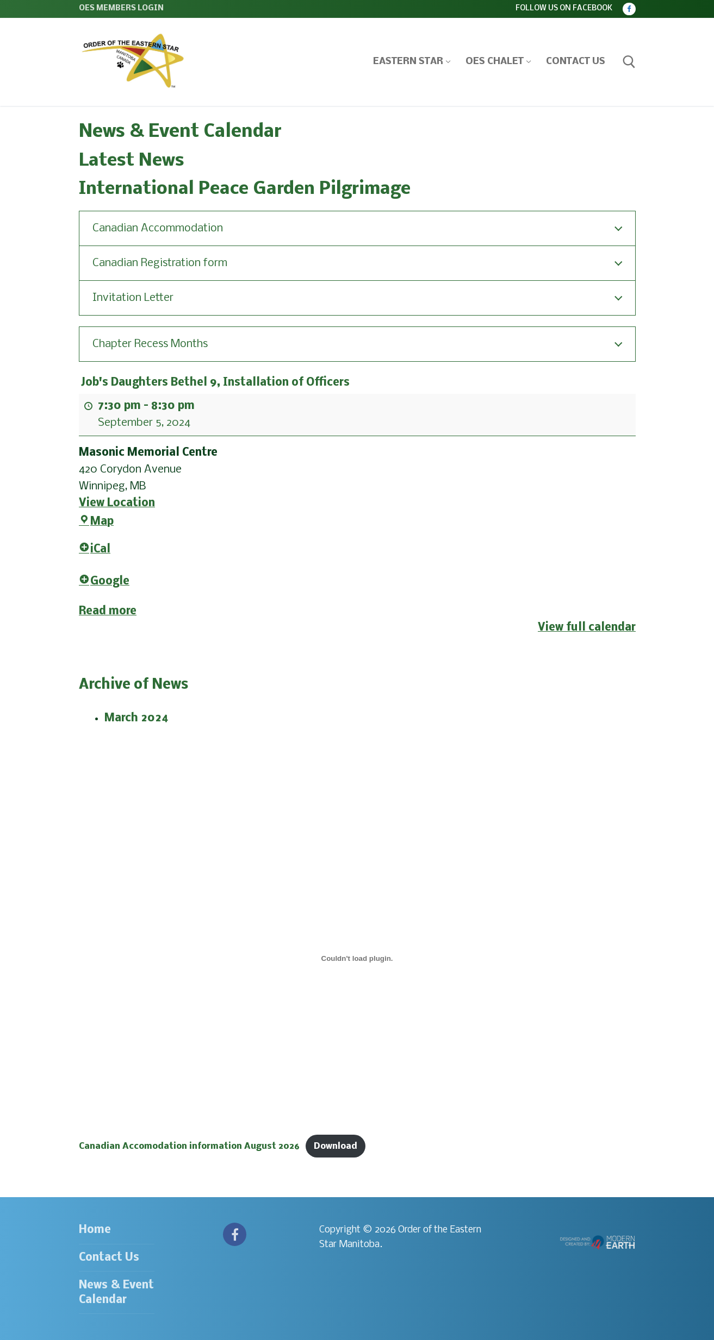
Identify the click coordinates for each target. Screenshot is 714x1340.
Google (104, 581)
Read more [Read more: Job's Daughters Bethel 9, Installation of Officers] (107, 610)
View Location (117, 502)
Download (335, 1146)
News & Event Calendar (116, 1293)
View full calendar (587, 627)
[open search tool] (629, 61)
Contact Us (109, 1257)
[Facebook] (629, 9)
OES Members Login (121, 8)
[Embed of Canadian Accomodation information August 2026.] (357, 959)
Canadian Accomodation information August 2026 (189, 1146)
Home (95, 1230)
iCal (94, 549)
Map (96, 521)
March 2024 (136, 718)
